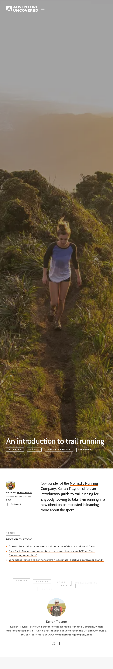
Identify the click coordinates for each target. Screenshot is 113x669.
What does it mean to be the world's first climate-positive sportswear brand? (56, 565)
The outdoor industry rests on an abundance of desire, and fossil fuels (52, 552)
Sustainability (59, 451)
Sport (34, 450)
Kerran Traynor (24, 493)
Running (15, 450)
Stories (21, 582)
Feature (85, 451)
